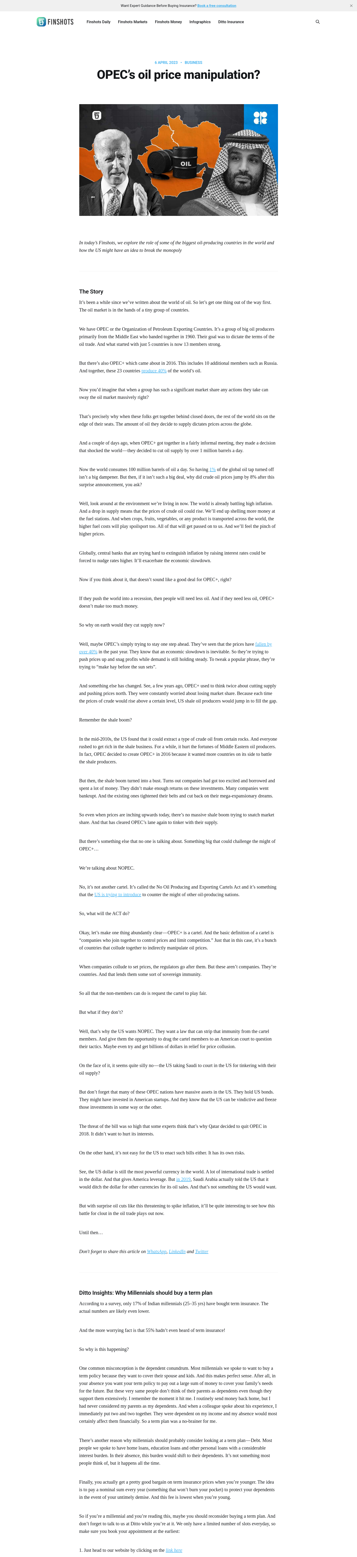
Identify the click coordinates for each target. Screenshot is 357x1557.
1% (212, 469)
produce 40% (154, 370)
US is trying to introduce (117, 894)
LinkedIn (177, 1251)
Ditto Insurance (231, 22)
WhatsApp (156, 1251)
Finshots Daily (98, 22)
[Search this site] (318, 22)
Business (193, 63)
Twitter (201, 1251)
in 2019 (183, 1179)
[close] (351, 5)
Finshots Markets (132, 22)
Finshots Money (168, 22)
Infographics (200, 22)
